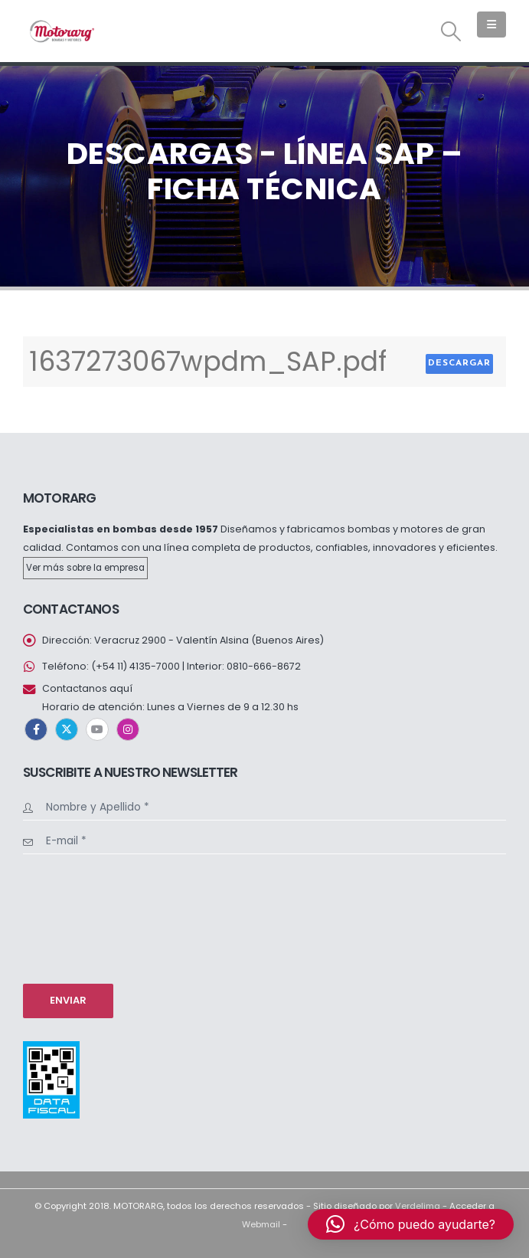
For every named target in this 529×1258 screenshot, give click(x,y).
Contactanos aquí (87, 688)
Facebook (35, 729)
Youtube (97, 729)
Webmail (261, 1224)
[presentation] (86, 917)
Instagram (127, 729)
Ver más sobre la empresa (85, 568)
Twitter (66, 729)
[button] (451, 31)
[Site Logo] (61, 31)
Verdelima (417, 1206)
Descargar (459, 363)
